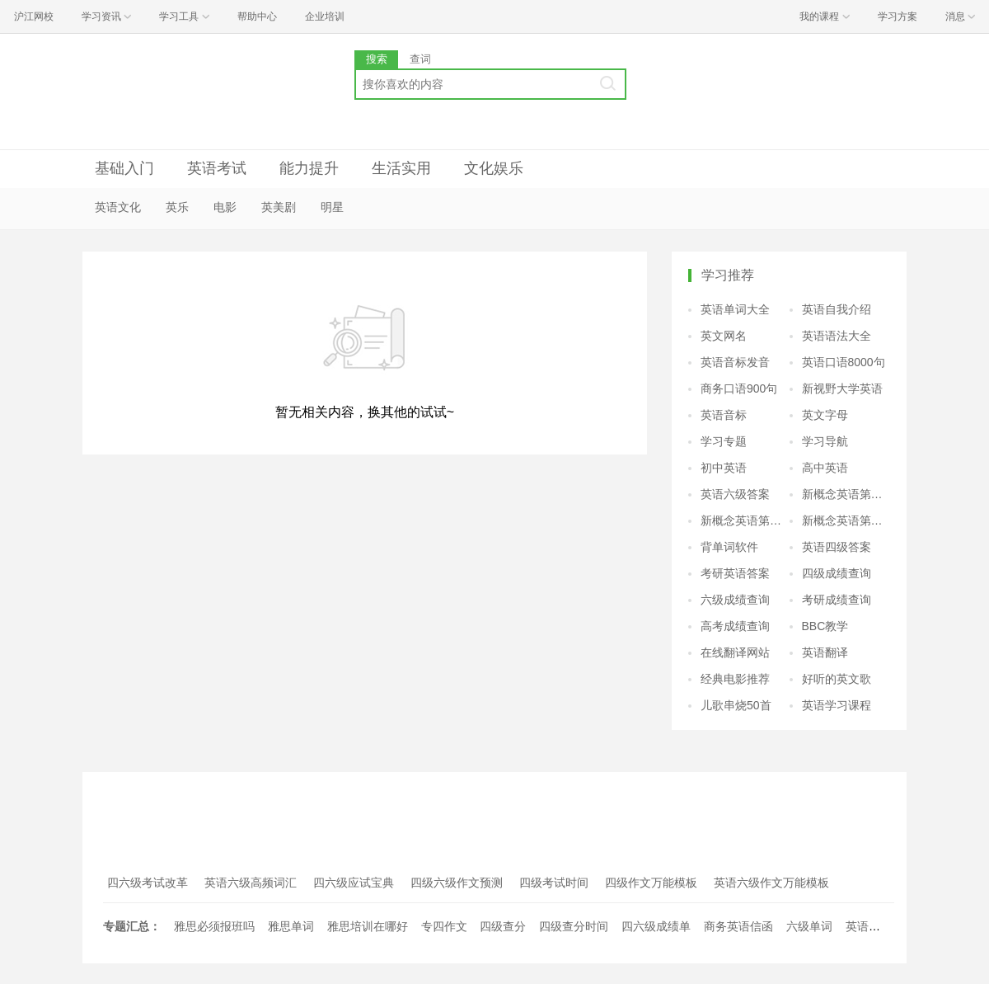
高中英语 (825, 467)
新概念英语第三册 (745, 520)
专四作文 (444, 926)
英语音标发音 (735, 362)
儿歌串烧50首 (736, 705)
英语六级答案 (735, 494)
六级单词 (809, 926)
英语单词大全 (735, 309)
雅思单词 (291, 926)
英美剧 (278, 207)
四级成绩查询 (836, 573)
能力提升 (309, 168)
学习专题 (724, 441)
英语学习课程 (836, 705)
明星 (332, 207)
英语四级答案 (836, 546)
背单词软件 (729, 546)
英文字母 (825, 414)
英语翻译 (825, 652)
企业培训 (325, 16)
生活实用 (401, 168)
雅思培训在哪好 (367, 926)
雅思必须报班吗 (214, 926)
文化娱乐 (493, 168)
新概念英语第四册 (846, 520)
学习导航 (825, 441)
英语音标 (724, 414)
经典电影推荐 (735, 678)
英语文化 (118, 207)
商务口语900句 (739, 388)
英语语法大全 (836, 335)
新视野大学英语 (842, 388)
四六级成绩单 (656, 926)
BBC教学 (825, 626)
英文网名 (724, 335)
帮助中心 (257, 16)
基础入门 (124, 168)
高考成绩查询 (735, 626)
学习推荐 (727, 275)
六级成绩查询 (735, 599)
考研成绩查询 (836, 599)
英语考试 (216, 168)
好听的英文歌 (836, 678)
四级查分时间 (573, 926)
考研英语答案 (735, 573)
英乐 (177, 207)
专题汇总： (132, 926)
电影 (225, 207)
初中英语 (724, 467)
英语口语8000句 (843, 362)
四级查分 (503, 926)
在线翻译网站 (735, 652)
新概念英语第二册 (846, 494)
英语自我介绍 (836, 309)
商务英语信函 (738, 926)
